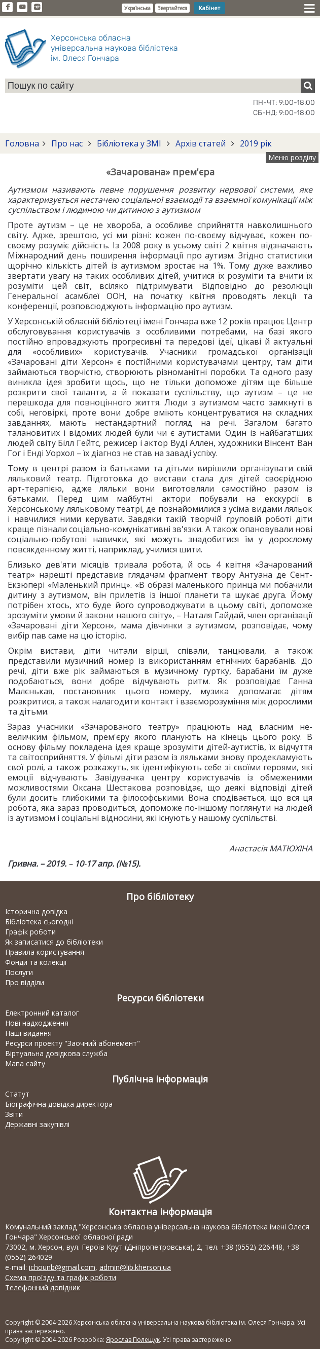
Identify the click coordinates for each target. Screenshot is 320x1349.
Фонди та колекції (36, 962)
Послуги (19, 972)
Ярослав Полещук (133, 1339)
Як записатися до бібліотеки (54, 942)
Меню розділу (292, 157)
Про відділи (24, 982)
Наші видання (28, 1033)
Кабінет (209, 8)
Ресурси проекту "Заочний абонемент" (72, 1043)
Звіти (14, 1114)
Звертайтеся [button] (172, 8)
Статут (17, 1094)
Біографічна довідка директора (59, 1104)
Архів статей (200, 143)
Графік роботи (30, 931)
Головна (22, 143)
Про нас (67, 143)
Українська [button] (137, 8)
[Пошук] (308, 86)
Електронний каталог (42, 1013)
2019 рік (255, 143)
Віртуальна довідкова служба (56, 1053)
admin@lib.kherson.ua (135, 1267)
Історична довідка (36, 911)
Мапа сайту (25, 1063)
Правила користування (44, 952)
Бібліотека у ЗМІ (129, 143)
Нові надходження (36, 1023)
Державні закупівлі (37, 1124)
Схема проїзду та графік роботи (60, 1277)
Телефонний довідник (42, 1287)
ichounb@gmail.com (62, 1267)
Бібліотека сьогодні (39, 921)
